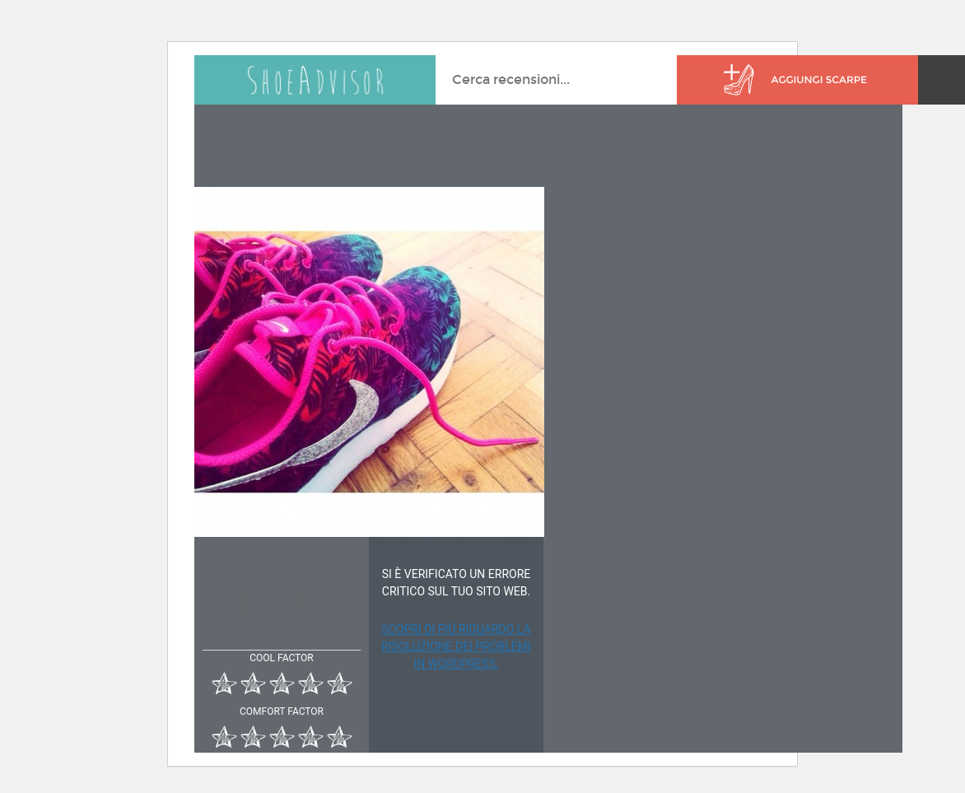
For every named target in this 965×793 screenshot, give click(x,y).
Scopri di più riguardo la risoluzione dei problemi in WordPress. (456, 646)
